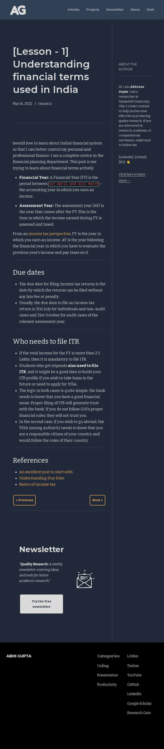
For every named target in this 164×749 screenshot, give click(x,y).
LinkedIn (134, 694)
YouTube (134, 675)
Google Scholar (139, 703)
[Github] (141, 157)
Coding (103, 666)
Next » (97, 500)
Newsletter (115, 10)
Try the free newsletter (41, 604)
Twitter (133, 666)
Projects (92, 10)
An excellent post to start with (46, 472)
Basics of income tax (37, 484)
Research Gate (139, 713)
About (135, 10)
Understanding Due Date (41, 478)
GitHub (133, 685)
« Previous (24, 500)
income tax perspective (50, 233)
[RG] (122, 162)
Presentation (107, 675)
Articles (73, 10)
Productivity (107, 685)
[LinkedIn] (126, 157)
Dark (150, 10)
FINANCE (45, 104)
